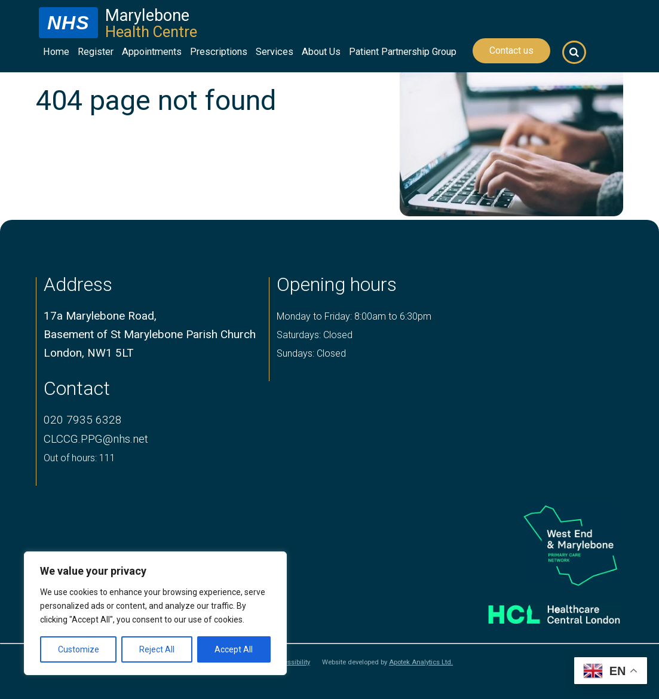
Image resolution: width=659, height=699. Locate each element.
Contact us (511, 50)
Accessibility (291, 662)
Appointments (152, 51)
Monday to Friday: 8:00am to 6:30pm (354, 316)
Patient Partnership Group (402, 51)
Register (96, 51)
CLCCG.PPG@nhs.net (96, 439)
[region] (155, 613)
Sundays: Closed (311, 353)
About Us (321, 51)
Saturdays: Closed (315, 335)
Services (274, 51)
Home (56, 51)
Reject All (156, 649)
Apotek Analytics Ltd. (421, 662)
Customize (78, 649)
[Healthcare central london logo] (541, 610)
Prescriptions (218, 51)
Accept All (233, 649)
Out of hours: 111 (79, 458)
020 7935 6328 (83, 420)
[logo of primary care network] (541, 544)
